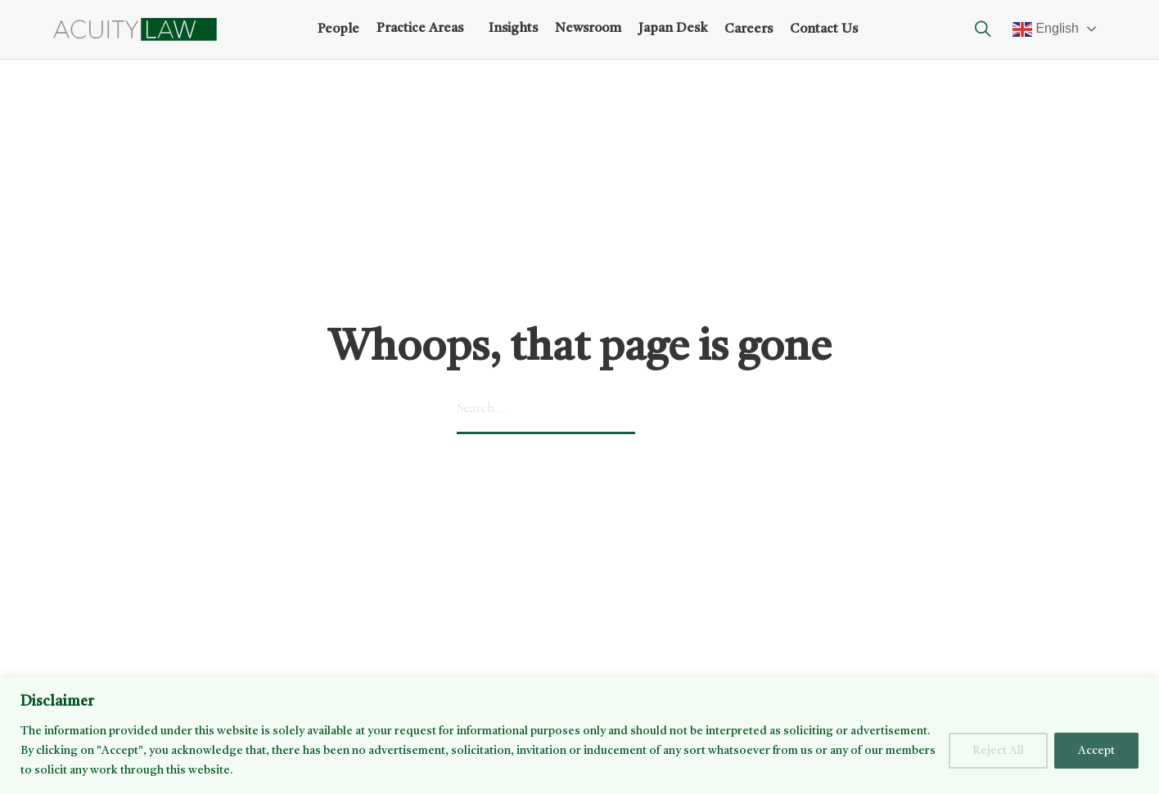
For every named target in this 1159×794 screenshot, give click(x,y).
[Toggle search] (983, 29)
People (338, 29)
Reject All (998, 750)
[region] (579, 735)
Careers (748, 29)
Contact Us (824, 29)
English (1045, 29)
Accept (1096, 750)
